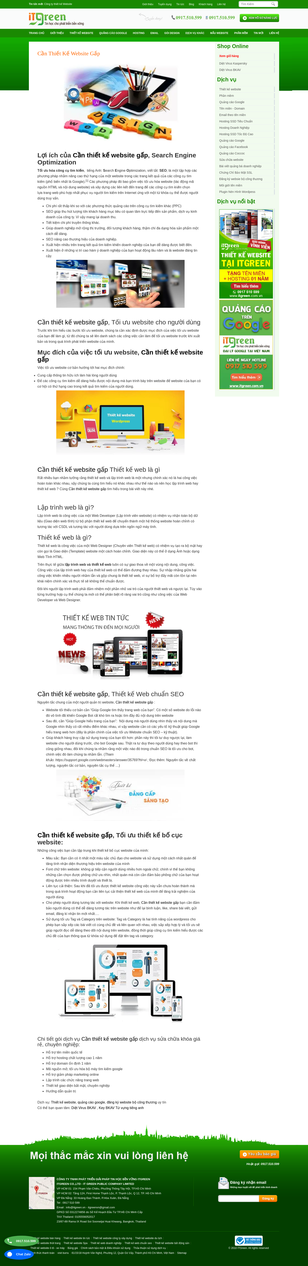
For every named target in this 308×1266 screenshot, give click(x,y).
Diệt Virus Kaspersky (233, 63)
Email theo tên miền (232, 115)
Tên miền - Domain (232, 108)
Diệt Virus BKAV (84, 1108)
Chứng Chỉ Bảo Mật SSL (235, 172)
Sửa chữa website (231, 159)
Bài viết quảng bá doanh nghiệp (240, 166)
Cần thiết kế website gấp (110, 155)
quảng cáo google (91, 1102)
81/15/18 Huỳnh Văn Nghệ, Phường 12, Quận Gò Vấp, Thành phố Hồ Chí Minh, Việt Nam (123, 1252)
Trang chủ (36, 33)
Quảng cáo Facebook (233, 147)
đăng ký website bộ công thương (132, 1102)
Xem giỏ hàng (229, 56)
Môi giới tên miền (230, 185)
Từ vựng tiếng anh (130, 1108)
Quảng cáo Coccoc (232, 153)
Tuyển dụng (165, 4)
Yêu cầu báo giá (262, 1154)
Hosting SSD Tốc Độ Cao (236, 134)
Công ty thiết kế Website (58, 4)
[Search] (257, 4)
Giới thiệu (147, 4)
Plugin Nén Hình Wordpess (237, 191)
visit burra (63, 1252)
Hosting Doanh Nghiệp (234, 127)
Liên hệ (221, 4)
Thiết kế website (81, 33)
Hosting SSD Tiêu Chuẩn (236, 121)
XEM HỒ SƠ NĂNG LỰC (263, 17)
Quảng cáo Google (231, 140)
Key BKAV (107, 1108)
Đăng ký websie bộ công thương (240, 179)
